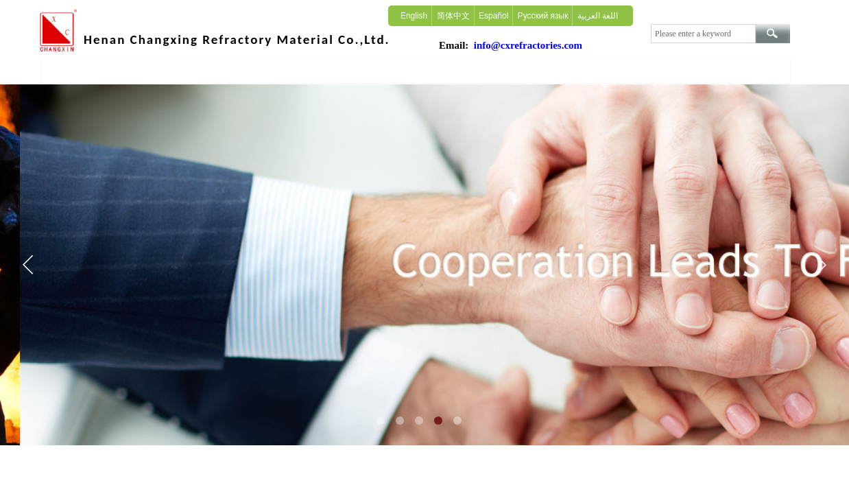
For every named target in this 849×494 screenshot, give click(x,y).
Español (493, 16)
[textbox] (703, 33)
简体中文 (453, 16)
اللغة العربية (597, 16)
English (413, 16)
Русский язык (543, 16)
